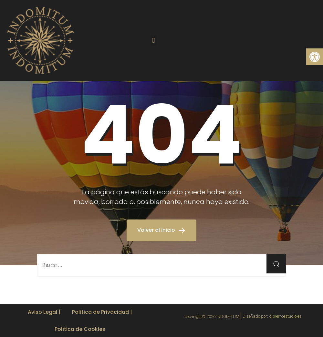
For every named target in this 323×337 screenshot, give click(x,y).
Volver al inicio (156, 230)
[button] (154, 40)
